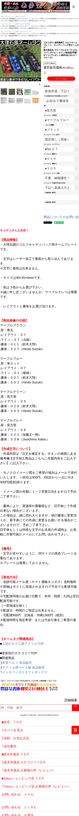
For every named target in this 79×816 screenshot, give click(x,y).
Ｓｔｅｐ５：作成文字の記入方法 (55, 183)
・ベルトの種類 (49, 125)
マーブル (29, 31)
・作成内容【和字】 (50, 192)
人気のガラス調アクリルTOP (23, 643)
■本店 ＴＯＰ (12, 722)
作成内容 (47, 86)
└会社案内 (9, 746)
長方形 (28, 24)
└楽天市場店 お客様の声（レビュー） (28, 770)
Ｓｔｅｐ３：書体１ (51, 154)
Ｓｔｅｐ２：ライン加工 (52, 134)
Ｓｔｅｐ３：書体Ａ (51, 163)
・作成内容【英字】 (50, 202)
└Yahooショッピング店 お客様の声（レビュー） (36, 786)
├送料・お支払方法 (15, 738)
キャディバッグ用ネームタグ (15, 16)
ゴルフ (3, 16)
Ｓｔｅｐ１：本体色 (51, 115)
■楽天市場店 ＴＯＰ (15, 754)
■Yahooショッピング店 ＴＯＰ (23, 778)
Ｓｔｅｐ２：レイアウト (52, 144)
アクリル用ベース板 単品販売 (23, 667)
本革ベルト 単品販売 (17, 662)
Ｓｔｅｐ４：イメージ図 (52, 173)
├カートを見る (12, 730)
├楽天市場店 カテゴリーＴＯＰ (24, 762)
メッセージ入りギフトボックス (25, 672)
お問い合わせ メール (18, 794)
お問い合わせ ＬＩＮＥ (19, 807)
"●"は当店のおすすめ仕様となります (56, 96)
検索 (75, 708)
